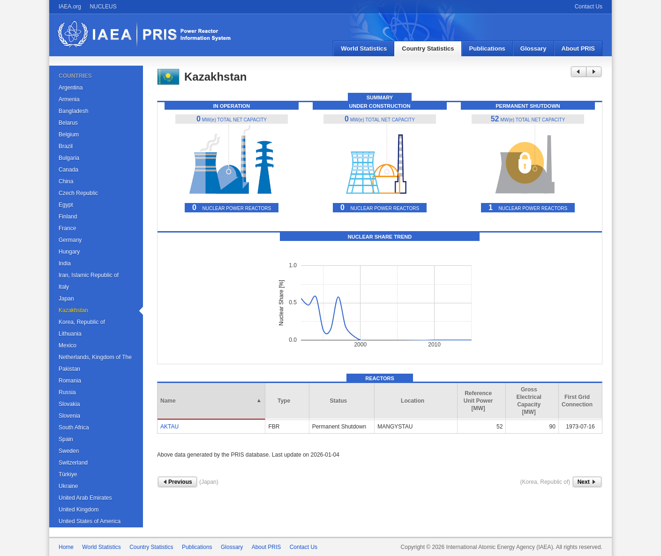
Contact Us (588, 6)
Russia (67, 392)
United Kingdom (78, 509)
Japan (66, 298)
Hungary (69, 251)
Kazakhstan (73, 310)
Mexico (67, 345)
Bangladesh (73, 111)
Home (66, 547)
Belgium (69, 134)
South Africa (74, 427)
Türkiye (68, 474)
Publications (487, 48)
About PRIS (578, 48)
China (66, 181)
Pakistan (69, 369)
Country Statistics (428, 48)
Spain (66, 439)
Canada (68, 169)
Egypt (66, 205)
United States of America (89, 521)
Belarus (68, 123)
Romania (70, 380)
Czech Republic (78, 193)
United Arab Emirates (85, 498)
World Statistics (364, 48)
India (65, 263)
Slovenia (69, 416)
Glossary (533, 48)
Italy (64, 287)
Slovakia (69, 404)
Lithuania (70, 334)
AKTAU (169, 426)
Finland (68, 216)
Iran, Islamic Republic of (89, 275)
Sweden (69, 451)
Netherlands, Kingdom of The (95, 357)
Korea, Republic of (82, 322)
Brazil (66, 146)
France (67, 228)
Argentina (71, 87)
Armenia (69, 99)
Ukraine (68, 486)
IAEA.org (70, 6)
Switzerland (73, 462)
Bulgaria (69, 158)
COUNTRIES (75, 76)
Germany (70, 240)
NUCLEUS (103, 6)
